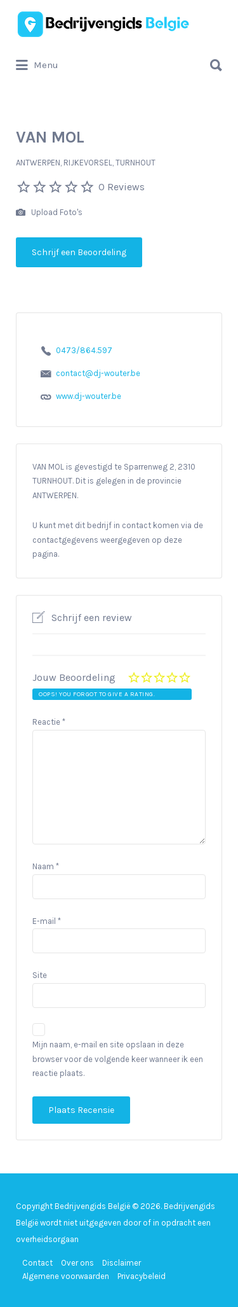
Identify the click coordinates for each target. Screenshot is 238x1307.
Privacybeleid (141, 1276)
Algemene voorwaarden (65, 1276)
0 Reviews (121, 187)
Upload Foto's (49, 213)
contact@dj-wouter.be (98, 373)
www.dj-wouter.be (88, 396)
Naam (45, 866)
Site (39, 975)
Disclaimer (121, 1263)
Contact (37, 1263)
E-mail (46, 921)
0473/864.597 (84, 350)
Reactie (48, 722)
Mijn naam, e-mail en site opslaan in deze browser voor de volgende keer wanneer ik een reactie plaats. (117, 1059)
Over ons (77, 1263)
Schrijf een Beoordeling (79, 252)
